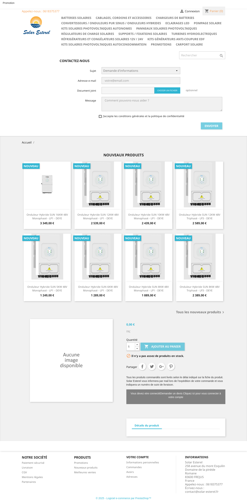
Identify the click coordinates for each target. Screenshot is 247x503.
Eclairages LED (177, 23)
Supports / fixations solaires (142, 34)
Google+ (161, 366)
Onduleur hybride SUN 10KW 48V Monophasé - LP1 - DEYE (148, 216)
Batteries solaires (76, 18)
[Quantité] (130, 347)
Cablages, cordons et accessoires (123, 18)
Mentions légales (32, 477)
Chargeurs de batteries (175, 18)
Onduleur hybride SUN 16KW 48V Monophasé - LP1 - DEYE (47, 216)
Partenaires (29, 482)
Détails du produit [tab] (147, 425)
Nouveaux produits (86, 467)
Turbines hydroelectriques (194, 34)
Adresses (132, 476)
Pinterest (171, 366)
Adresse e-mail (87, 80)
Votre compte (137, 457)
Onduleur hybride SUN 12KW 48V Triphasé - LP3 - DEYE (199, 216)
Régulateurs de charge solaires (87, 34)
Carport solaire (189, 44)
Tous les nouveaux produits (200, 312)
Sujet (93, 70)
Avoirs (130, 472)
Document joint (86, 90)
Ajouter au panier (162, 346)
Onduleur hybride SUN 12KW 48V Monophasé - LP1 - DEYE (98, 216)
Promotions (161, 44)
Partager (142, 366)
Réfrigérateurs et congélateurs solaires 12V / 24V (102, 39)
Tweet (151, 366)
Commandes (134, 467)
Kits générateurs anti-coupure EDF (176, 39)
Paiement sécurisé (33, 462)
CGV (24, 472)
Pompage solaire (208, 23)
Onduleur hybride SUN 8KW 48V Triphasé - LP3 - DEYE (199, 288)
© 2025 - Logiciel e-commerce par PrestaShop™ (123, 498)
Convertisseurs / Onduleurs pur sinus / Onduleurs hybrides (111, 23)
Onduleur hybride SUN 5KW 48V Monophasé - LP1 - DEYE (47, 288)
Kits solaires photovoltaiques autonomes (96, 28)
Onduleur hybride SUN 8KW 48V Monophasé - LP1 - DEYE (149, 288)
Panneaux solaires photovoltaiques (166, 28)
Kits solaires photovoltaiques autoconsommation (104, 44)
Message (90, 100)
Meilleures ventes (85, 472)
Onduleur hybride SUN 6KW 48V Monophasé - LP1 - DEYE (98, 288)
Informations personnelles (142, 462)
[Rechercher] (202, 55)
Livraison (27, 467)
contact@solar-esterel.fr (202, 492)
